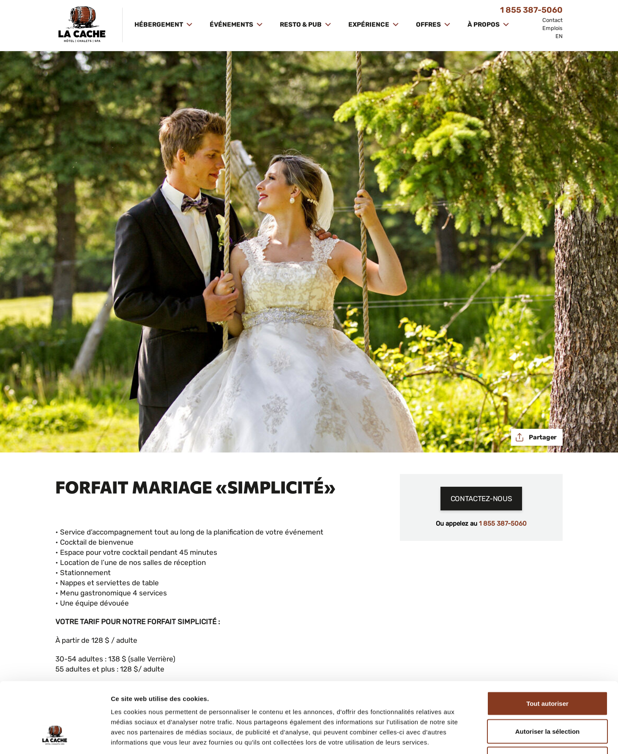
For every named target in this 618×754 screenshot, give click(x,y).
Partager (542, 437)
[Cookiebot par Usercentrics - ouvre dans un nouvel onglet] (55, 737)
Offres (429, 24)
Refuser (547, 698)
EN (559, 36)
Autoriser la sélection (547, 670)
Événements (232, 24)
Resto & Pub (301, 24)
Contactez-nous (481, 498)
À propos (484, 24)
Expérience (369, 24)
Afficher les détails (465, 737)
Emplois (552, 28)
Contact (552, 20)
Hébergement (159, 24)
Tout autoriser (547, 643)
